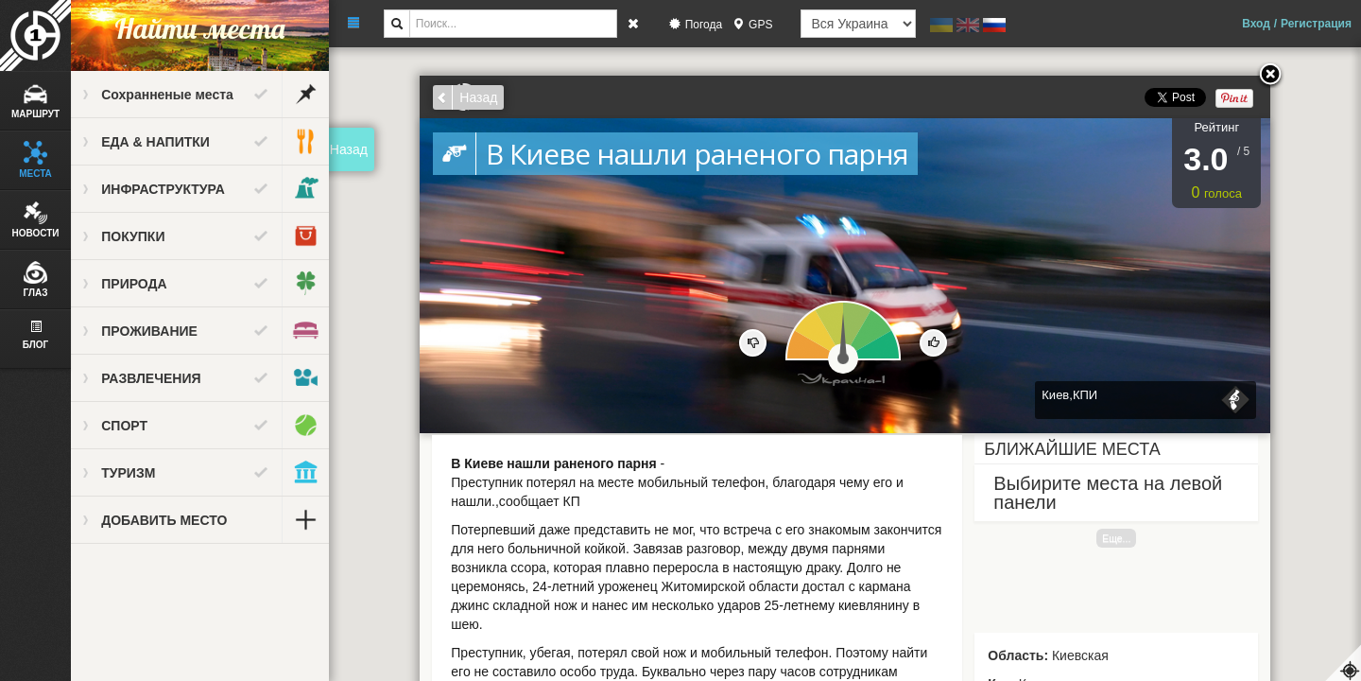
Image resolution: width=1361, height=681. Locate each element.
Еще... (1117, 538)
